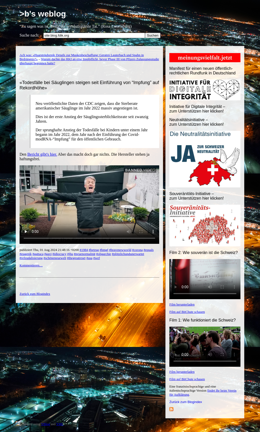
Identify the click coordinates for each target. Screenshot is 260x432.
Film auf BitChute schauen (187, 312)
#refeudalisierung (31, 258)
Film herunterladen (181, 304)
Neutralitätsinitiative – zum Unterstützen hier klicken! (196, 122)
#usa (89, 258)
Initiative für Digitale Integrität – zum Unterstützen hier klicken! (197, 108)
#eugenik (26, 254)
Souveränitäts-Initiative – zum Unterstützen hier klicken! (196, 195)
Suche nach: (29, 35)
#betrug (94, 250)
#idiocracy (60, 254)
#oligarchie (103, 254)
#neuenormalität (84, 254)
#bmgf (104, 250)
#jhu (70, 254)
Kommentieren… (31, 265)
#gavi (48, 254)
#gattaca (37, 254)
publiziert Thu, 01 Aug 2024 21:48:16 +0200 (50, 250)
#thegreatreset (76, 258)
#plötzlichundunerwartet (128, 254)
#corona (137, 250)
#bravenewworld (120, 250)
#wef (96, 258)
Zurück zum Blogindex (185, 402)
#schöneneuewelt (54, 258)
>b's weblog (43, 13)
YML (59, 424)
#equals (148, 250)
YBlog (45, 424)
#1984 (84, 250)
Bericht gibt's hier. (42, 154)
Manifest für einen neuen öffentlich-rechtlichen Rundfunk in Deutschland (202, 70)
